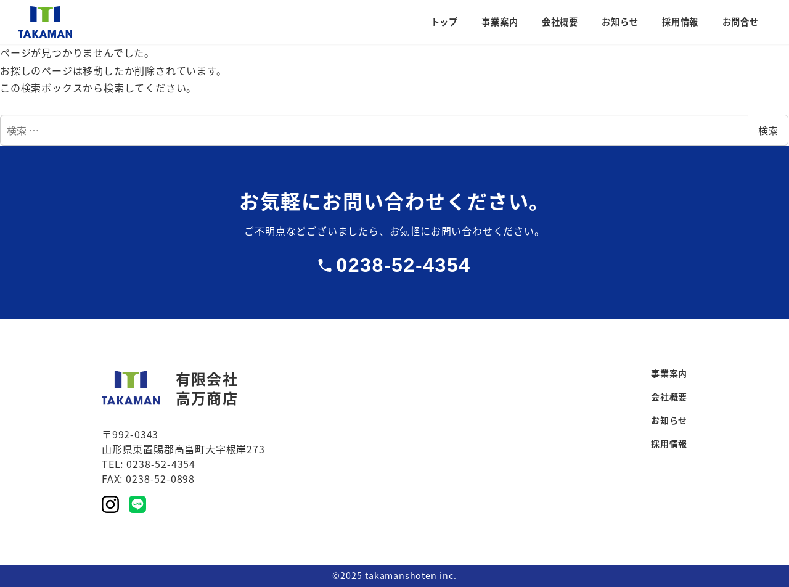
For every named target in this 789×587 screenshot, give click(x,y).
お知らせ (669, 420)
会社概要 (669, 396)
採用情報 (669, 443)
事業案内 (669, 373)
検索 (768, 130)
